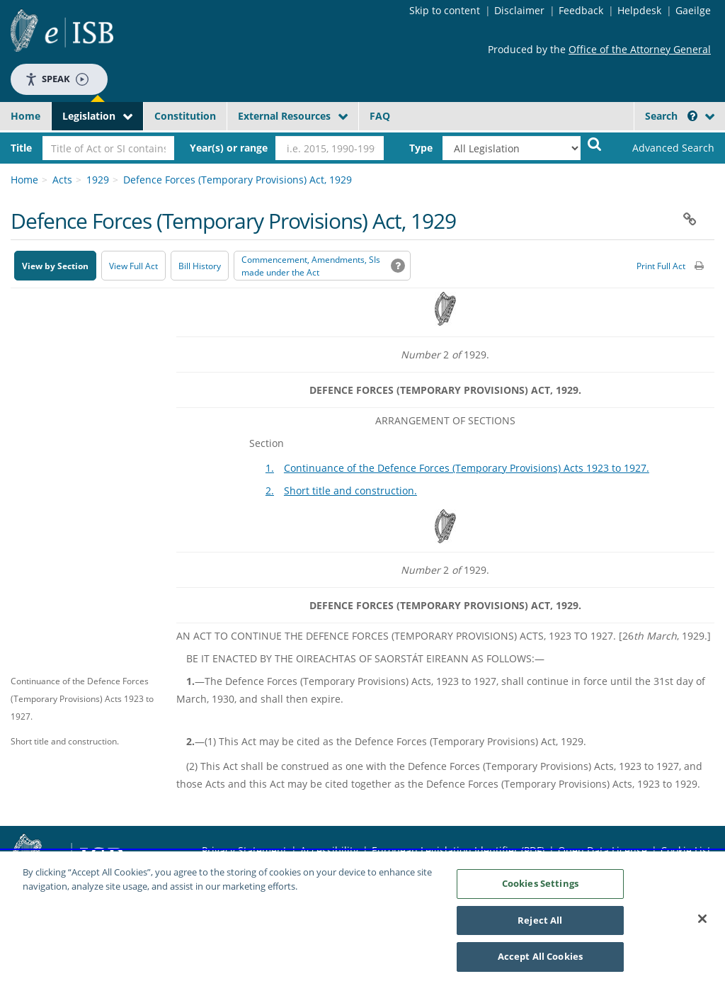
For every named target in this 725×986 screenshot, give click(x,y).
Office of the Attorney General (640, 49)
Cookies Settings (540, 885)
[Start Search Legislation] (595, 143)
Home (25, 116)
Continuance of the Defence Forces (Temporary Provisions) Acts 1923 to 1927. (466, 468)
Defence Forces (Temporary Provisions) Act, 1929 (237, 179)
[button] (692, 115)
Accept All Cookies (540, 958)
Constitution (185, 116)
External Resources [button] (284, 116)
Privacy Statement (244, 850)
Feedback (581, 10)
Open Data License (602, 850)
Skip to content (444, 10)
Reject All (540, 922)
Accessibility (329, 850)
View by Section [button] (55, 266)
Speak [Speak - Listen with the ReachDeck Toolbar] (57, 79)
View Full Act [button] (133, 266)
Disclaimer (519, 10)
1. (270, 468)
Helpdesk (639, 10)
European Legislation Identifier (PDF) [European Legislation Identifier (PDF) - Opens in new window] (458, 850)
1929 (97, 179)
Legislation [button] (88, 116)
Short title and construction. (350, 490)
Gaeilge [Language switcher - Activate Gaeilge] (693, 10)
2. (270, 490)
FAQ (380, 116)
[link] (665, 148)
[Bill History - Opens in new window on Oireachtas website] (200, 265)
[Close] (702, 920)
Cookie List (686, 850)
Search (671, 116)
